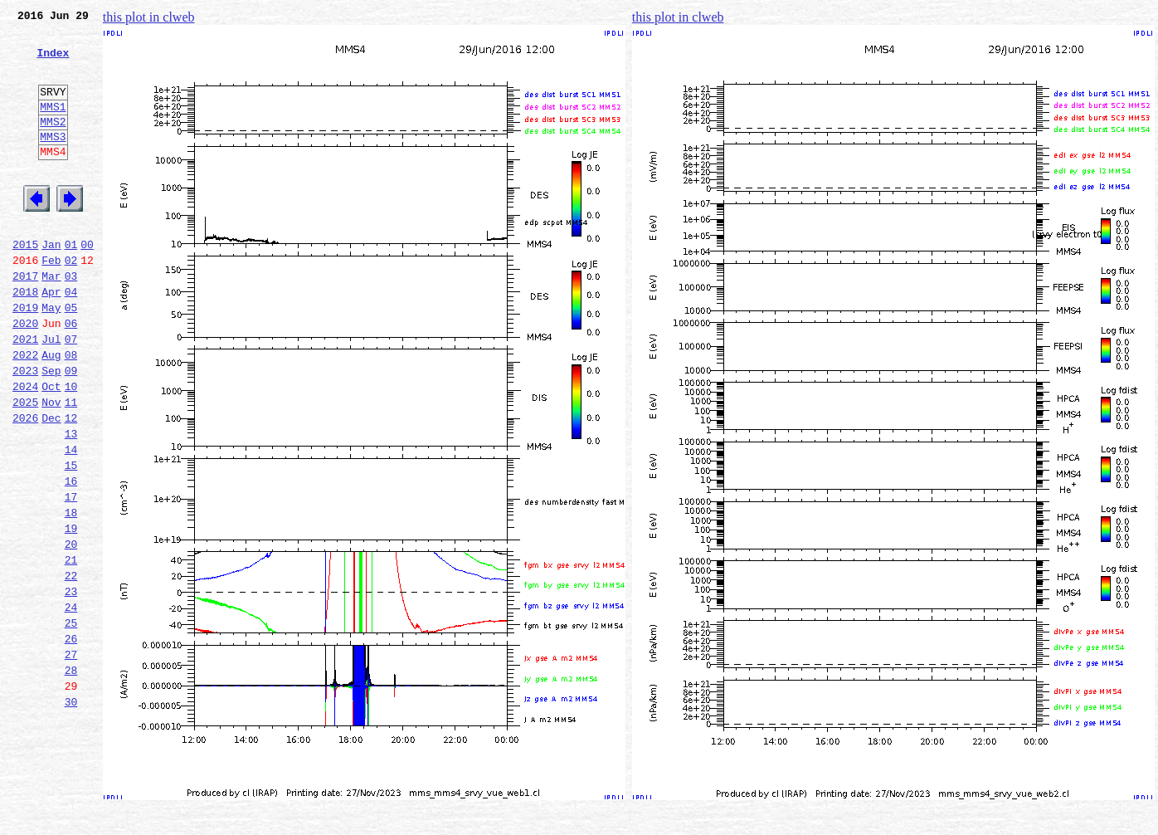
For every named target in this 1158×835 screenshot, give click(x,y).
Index (52, 62)
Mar (51, 320)
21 (71, 649)
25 (71, 722)
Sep (51, 429)
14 (71, 521)
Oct (51, 448)
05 (71, 356)
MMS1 (53, 126)
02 (71, 302)
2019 (25, 356)
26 (71, 740)
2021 (25, 393)
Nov (51, 466)
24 (71, 703)
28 (71, 776)
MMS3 (53, 161)
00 (87, 283)
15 (71, 539)
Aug (51, 411)
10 (71, 448)
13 (71, 503)
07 (71, 393)
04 (71, 338)
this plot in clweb (149, 17)
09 (71, 429)
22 (71, 667)
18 (71, 594)
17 (71, 576)
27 (71, 758)
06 (71, 375)
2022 (25, 411)
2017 (25, 320)
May (51, 356)
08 (71, 411)
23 (71, 685)
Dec (51, 484)
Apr (51, 338)
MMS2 (53, 143)
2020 (25, 375)
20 (71, 630)
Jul (51, 393)
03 (71, 320)
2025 (25, 466)
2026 (25, 484)
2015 (25, 283)
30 (71, 813)
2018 (25, 338)
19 (71, 612)
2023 (25, 429)
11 (71, 466)
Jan (51, 283)
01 (71, 283)
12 (71, 484)
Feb (51, 302)
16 (71, 557)
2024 (25, 448)
